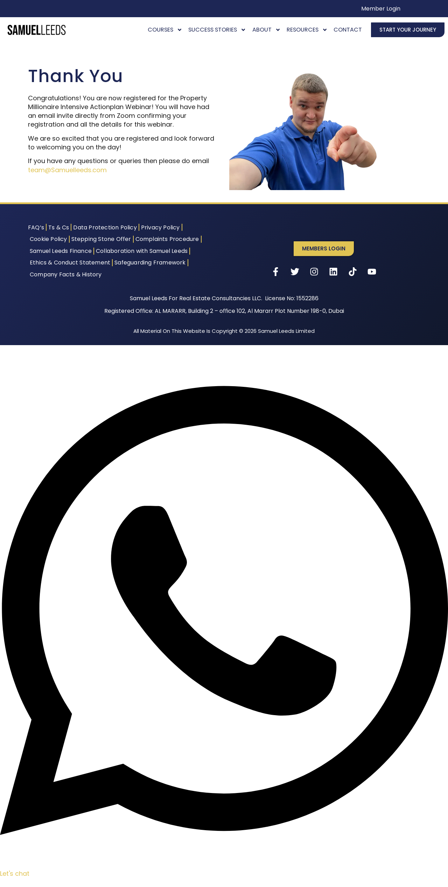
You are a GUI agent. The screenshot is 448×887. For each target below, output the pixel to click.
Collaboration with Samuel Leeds (142, 251)
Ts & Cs (58, 227)
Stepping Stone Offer (101, 239)
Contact (348, 30)
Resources (307, 30)
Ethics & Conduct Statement (70, 262)
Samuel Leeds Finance (61, 251)
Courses (165, 30)
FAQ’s (36, 227)
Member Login (380, 9)
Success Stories (217, 30)
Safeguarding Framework (150, 262)
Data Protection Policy (104, 227)
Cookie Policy (48, 239)
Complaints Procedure (167, 239)
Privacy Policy (160, 227)
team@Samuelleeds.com (67, 170)
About (266, 30)
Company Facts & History (66, 274)
